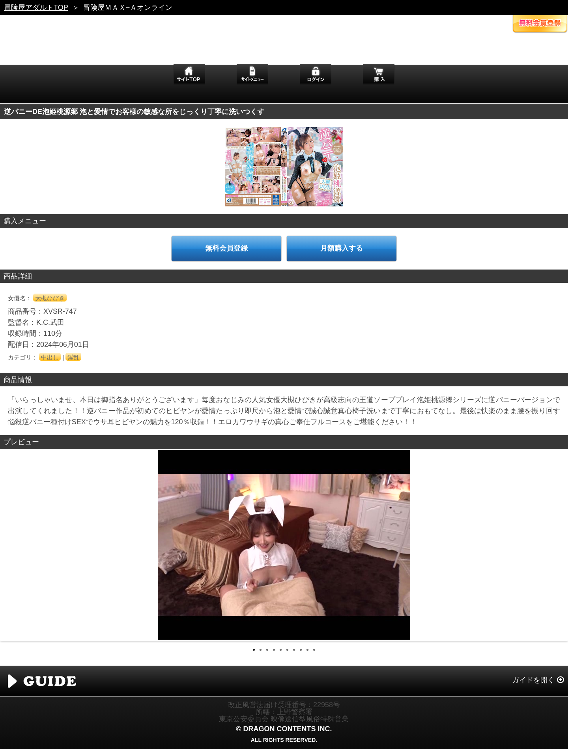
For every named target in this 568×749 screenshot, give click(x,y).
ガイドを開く (533, 680)
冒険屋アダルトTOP (36, 7)
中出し (50, 357)
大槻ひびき (50, 298)
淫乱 (73, 357)
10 (314, 650)
